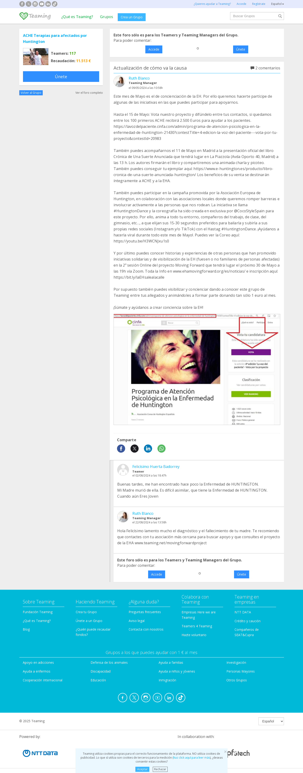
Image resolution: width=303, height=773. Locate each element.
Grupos (106, 16)
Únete (61, 76)
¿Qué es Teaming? (77, 16)
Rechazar (160, 769)
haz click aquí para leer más (191, 758)
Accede (153, 49)
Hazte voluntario (194, 635)
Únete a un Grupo (89, 620)
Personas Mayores (240, 671)
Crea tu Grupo (86, 612)
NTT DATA (243, 612)
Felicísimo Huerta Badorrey (155, 466)
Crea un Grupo (132, 17)
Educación (98, 680)
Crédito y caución (248, 621)
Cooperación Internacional (42, 680)
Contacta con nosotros (146, 629)
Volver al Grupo (31, 93)
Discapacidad (101, 671)
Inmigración (167, 680)
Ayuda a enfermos (36, 671)
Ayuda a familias (171, 662)
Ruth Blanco (139, 78)
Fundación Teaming (37, 612)
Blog (26, 629)
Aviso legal (137, 620)
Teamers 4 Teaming (197, 626)
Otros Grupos (236, 680)
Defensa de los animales (109, 662)
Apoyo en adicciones (38, 662)
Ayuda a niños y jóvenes (177, 671)
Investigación (236, 662)
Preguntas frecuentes (145, 612)
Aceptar (142, 769)
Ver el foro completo (89, 93)
